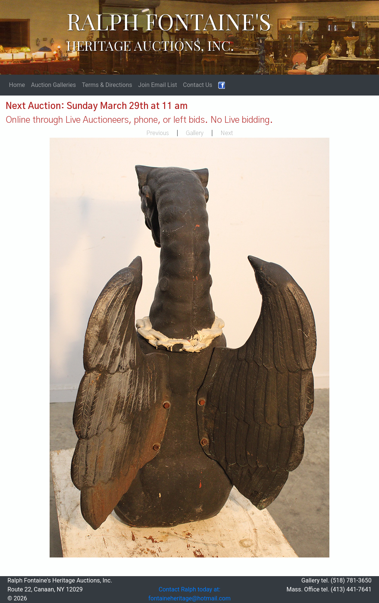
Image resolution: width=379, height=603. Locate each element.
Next (226, 133)
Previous (157, 133)
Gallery (195, 133)
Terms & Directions (107, 84)
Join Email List (157, 84)
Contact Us (198, 84)
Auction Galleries (53, 84)
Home (17, 84)
